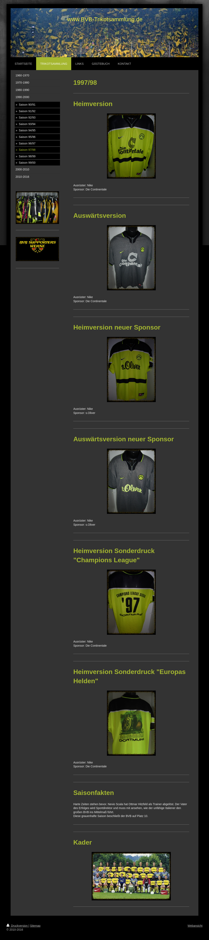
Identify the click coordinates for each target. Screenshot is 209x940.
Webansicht (195, 925)
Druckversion (17, 925)
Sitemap (35, 925)
